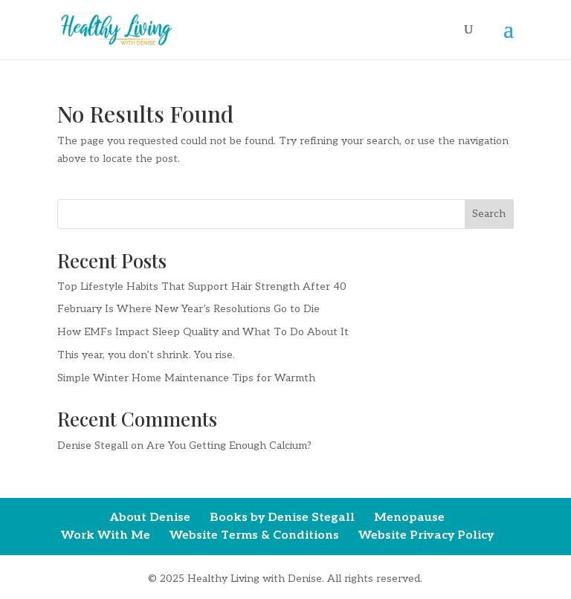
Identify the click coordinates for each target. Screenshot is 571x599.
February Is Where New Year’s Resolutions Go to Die (188, 308)
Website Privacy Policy (426, 535)
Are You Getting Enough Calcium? (229, 445)
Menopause (409, 518)
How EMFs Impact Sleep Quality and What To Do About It (203, 332)
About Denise (150, 518)
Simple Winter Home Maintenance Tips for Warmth (186, 378)
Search (489, 213)
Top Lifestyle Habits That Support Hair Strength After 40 (201, 286)
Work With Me (105, 535)
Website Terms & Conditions (254, 535)
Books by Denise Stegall (282, 518)
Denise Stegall (92, 445)
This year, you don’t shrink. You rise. (146, 355)
